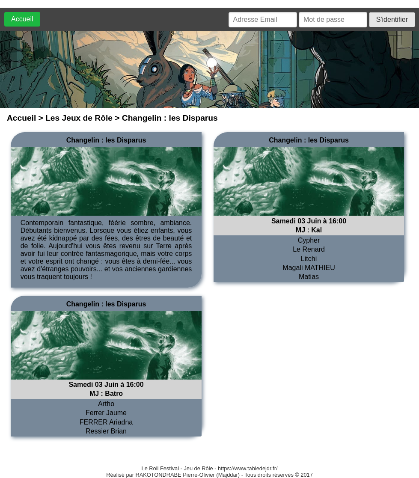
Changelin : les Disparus (106, 140)
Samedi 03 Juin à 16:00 (308, 221)
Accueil (22, 19)
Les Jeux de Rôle (79, 117)
